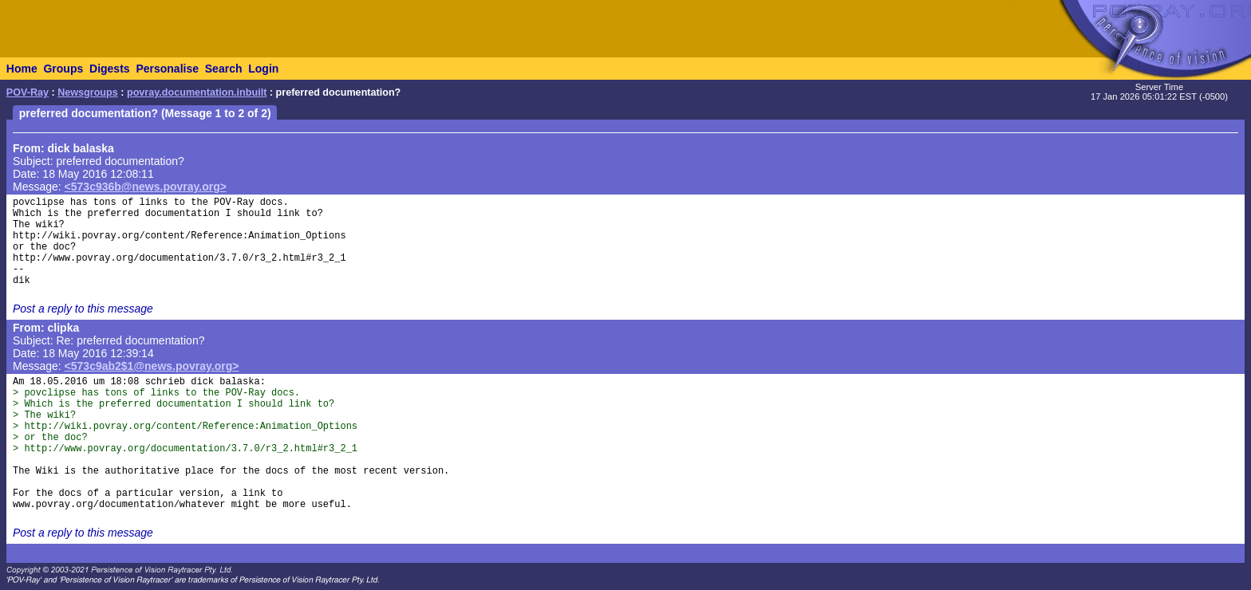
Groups (63, 68)
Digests (109, 68)
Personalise (167, 68)
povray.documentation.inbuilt (196, 92)
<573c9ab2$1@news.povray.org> (152, 366)
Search (224, 68)
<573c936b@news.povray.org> (146, 186)
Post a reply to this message (83, 308)
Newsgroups (87, 92)
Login (263, 68)
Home (21, 68)
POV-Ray (27, 92)
